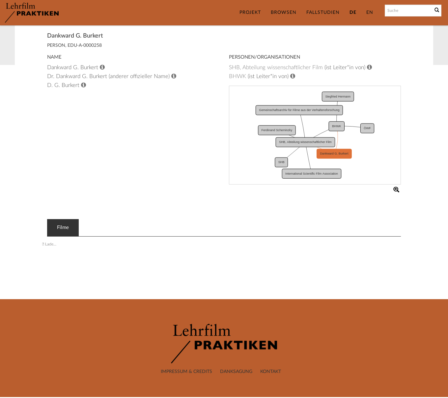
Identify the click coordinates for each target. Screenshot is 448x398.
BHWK (237, 76)
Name (54, 57)
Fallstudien (323, 12)
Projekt (250, 12)
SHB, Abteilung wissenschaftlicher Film (276, 67)
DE (353, 12)
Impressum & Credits (186, 371)
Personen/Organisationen (264, 57)
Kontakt (270, 371)
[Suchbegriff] (408, 10)
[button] (396, 189)
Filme (63, 227)
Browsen (283, 12)
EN (369, 12)
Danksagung (236, 371)
